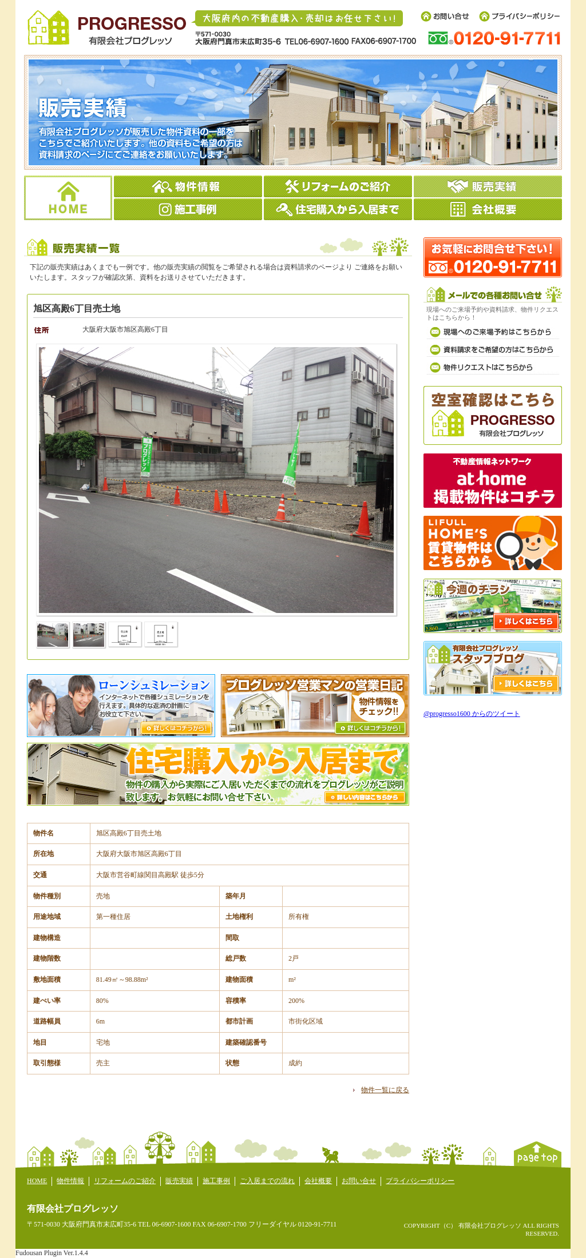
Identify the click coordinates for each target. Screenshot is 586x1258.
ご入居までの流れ (267, 1181)
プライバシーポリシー (420, 1181)
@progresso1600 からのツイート (471, 714)
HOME (37, 1181)
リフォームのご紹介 (125, 1181)
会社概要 (318, 1181)
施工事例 (216, 1181)
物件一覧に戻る (385, 1090)
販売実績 (179, 1181)
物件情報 (70, 1181)
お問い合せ (359, 1181)
